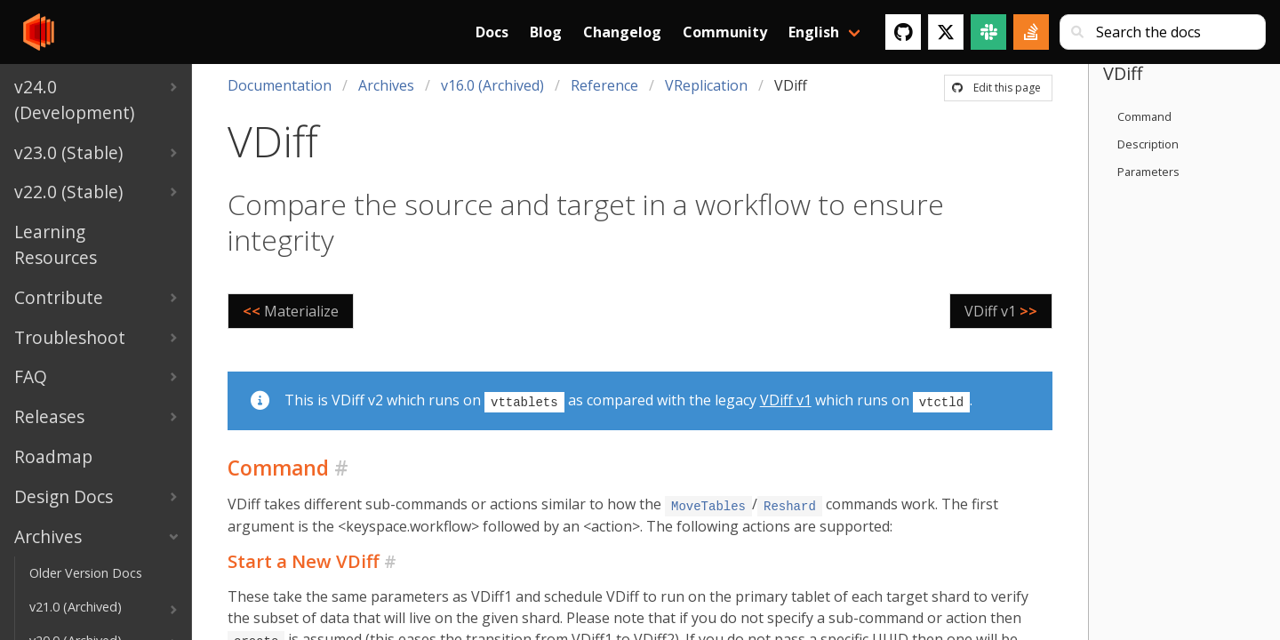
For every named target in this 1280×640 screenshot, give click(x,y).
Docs (492, 32)
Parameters (1148, 172)
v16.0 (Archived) (492, 85)
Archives (386, 85)
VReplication (706, 85)
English (813, 32)
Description (1148, 144)
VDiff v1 (786, 400)
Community (725, 32)
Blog (546, 32)
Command (1144, 116)
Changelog (622, 32)
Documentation (280, 85)
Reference (604, 85)
